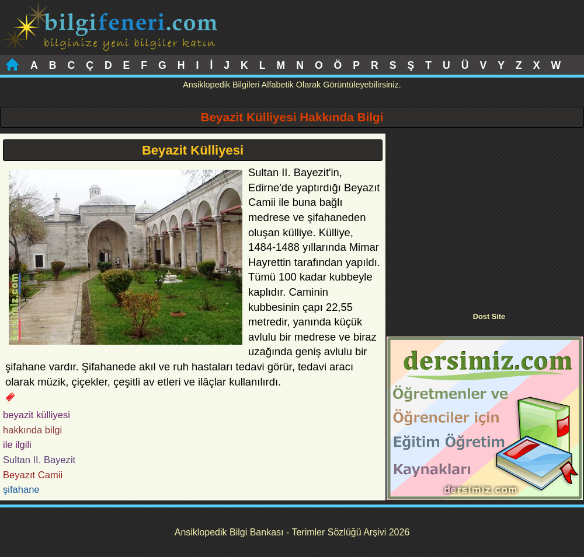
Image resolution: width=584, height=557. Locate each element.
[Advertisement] (484, 215)
